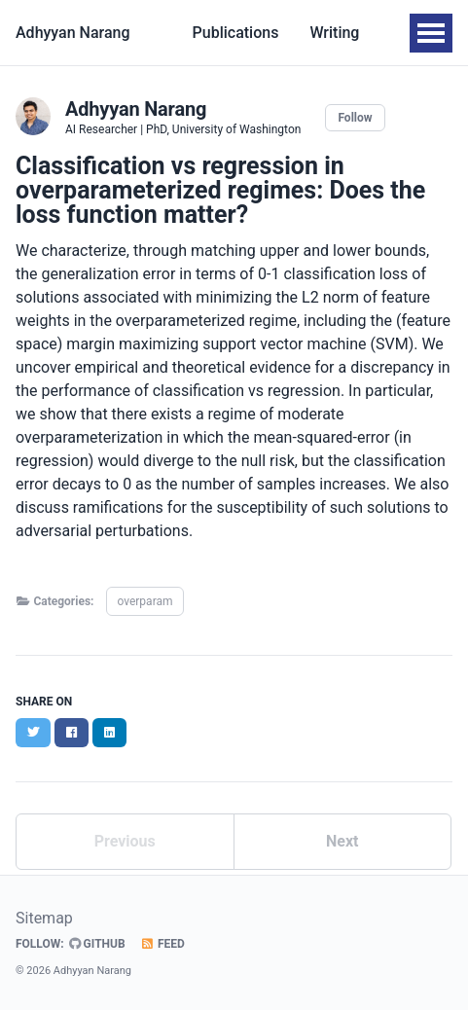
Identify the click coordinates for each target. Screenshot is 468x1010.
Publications (236, 32)
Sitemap (44, 918)
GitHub (97, 944)
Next (342, 841)
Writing (334, 32)
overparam (144, 601)
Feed (162, 944)
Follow (355, 118)
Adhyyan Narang (73, 32)
